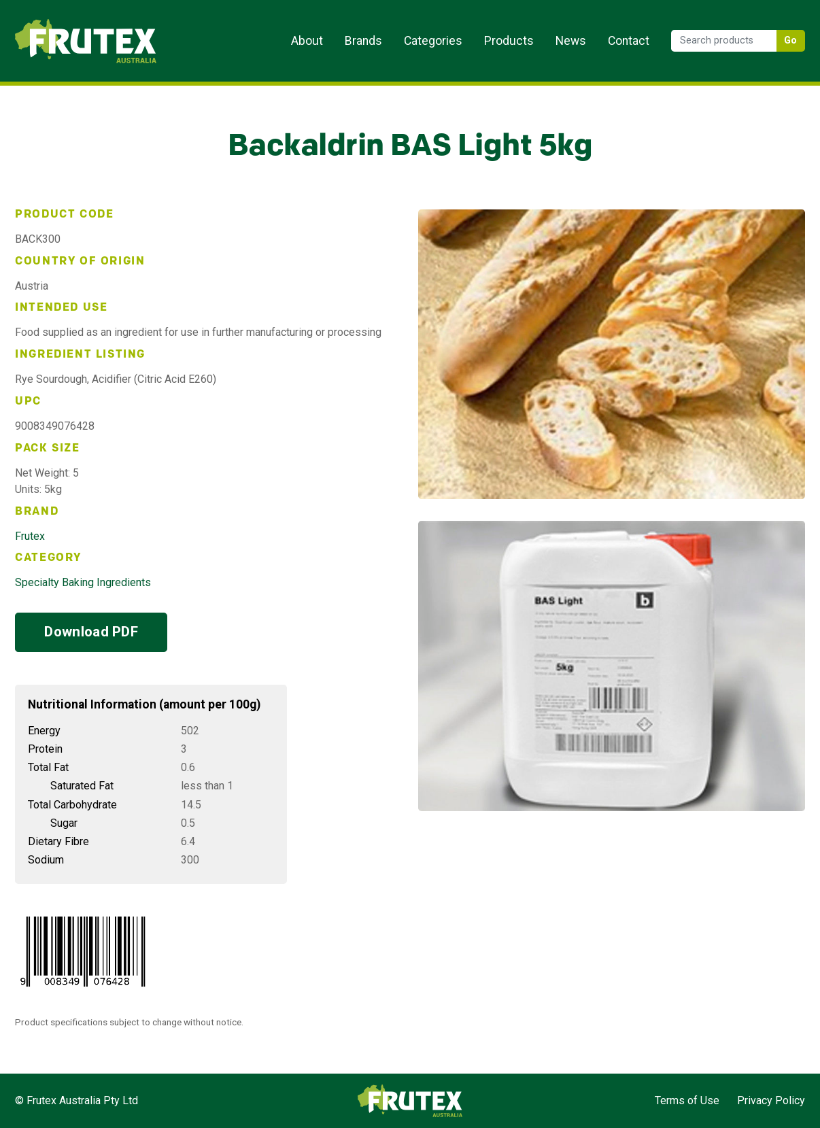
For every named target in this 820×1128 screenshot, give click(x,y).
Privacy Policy (771, 1100)
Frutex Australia (62, 22)
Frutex (30, 536)
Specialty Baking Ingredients (83, 582)
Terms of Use (687, 1100)
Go (791, 40)
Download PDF (91, 631)
